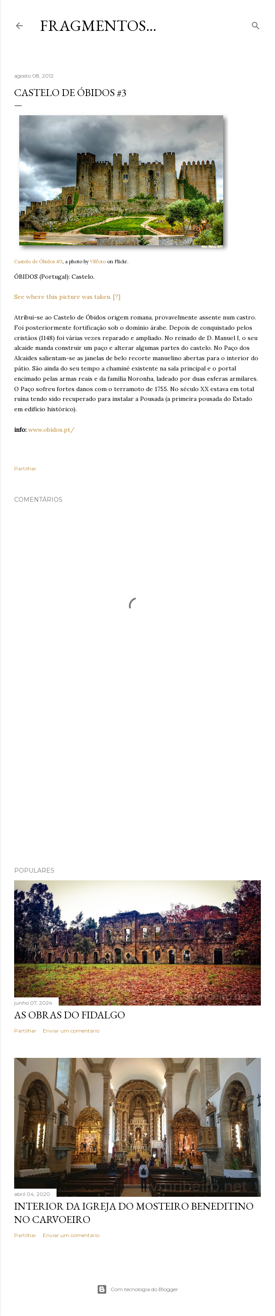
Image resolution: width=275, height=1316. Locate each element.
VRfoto (98, 262)
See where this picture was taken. (62, 297)
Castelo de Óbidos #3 (38, 262)
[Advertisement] (137, 785)
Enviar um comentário (71, 1030)
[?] (116, 297)
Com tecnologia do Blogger (137, 1289)
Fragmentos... (98, 25)
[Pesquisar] (256, 23)
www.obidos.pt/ (51, 430)
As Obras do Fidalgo (69, 1014)
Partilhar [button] (25, 468)
